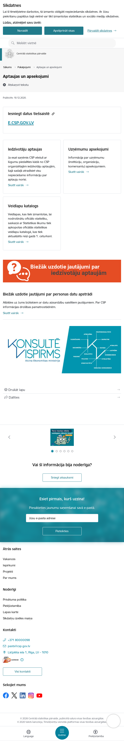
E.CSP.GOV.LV (21, 122)
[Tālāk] (114, 437)
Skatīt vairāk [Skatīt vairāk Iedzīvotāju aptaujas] (16, 185)
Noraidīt (22, 30)
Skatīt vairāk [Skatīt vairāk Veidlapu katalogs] (16, 242)
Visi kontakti (22, 671)
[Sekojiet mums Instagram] (31, 695)
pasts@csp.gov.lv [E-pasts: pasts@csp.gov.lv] (19, 646)
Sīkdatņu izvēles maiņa (17, 618)
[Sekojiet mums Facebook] (6, 695)
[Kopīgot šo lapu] (62, 397)
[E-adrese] (11, 660)
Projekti (8, 571)
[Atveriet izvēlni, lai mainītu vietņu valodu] (28, 734)
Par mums (9, 578)
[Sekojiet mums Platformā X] (14, 695)
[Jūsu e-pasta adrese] (62, 518)
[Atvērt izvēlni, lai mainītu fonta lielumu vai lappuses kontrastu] (95, 734)
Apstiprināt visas (64, 30)
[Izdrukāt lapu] (62, 389)
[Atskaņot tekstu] (18, 84)
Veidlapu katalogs (23, 206)
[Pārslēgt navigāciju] (62, 733)
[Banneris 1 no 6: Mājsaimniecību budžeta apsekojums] (62, 437)
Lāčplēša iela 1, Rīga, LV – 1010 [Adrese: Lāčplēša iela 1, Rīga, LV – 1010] (28, 652)
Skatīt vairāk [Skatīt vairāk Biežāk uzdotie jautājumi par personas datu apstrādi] (11, 313)
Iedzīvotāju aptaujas (25, 149)
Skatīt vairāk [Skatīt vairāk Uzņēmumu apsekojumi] (76, 172)
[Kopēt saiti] (52, 114)
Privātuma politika (14, 599)
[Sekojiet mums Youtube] (39, 695)
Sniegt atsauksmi (62, 477)
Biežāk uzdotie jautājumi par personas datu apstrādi (47, 294)
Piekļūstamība (12, 606)
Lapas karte (10, 612)
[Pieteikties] (62, 531)
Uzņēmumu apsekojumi (88, 149)
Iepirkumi (9, 565)
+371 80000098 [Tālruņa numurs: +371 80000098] (19, 640)
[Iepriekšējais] (9, 437)
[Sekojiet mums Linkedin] (23, 695)
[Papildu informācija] (22, 659)
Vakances (9, 559)
